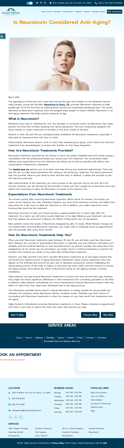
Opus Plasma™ (41, 436)
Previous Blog (90, 314)
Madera (39, 337)
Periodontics (67, 436)
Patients (87, 12)
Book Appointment (115, 12)
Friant (80, 337)
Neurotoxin (94, 432)
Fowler (70, 337)
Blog (93, 411)
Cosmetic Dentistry (70, 432)
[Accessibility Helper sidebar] (2, 36)
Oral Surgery (40, 432)
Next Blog (108, 314)
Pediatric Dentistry (43, 428)
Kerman (90, 337)
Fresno (29, 337)
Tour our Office (97, 396)
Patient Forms (97, 407)
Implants (78, 12)
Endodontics (14, 436)
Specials (95, 12)
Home (44, 12)
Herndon (102, 337)
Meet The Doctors (99, 393)
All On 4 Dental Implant (72, 428)
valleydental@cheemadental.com (26, 410)
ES (31, 3)
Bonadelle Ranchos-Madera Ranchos (62, 341)
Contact (102, 12)
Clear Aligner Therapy (18, 428)
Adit (105, 443)
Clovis (19, 337)
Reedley (50, 337)
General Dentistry (96, 428)
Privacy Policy (58, 443)
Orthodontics (68, 12)
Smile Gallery (96, 400)
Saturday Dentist (15, 432)
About (49, 12)
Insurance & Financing (101, 404)
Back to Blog (17, 314)
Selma (61, 337)
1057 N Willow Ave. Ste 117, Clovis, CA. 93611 (72, 3)
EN (28, 3)
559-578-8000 (110, 3)
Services (57, 12)
